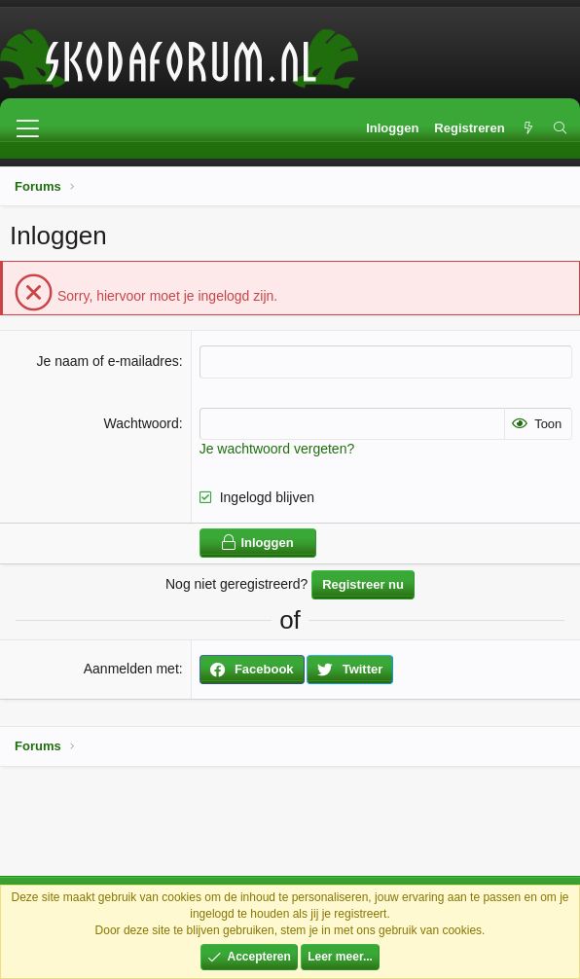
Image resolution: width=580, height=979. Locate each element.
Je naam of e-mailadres (107, 361)
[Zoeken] (560, 128)
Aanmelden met (131, 668)
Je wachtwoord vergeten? (277, 448)
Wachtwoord (140, 423)
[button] (28, 128)
